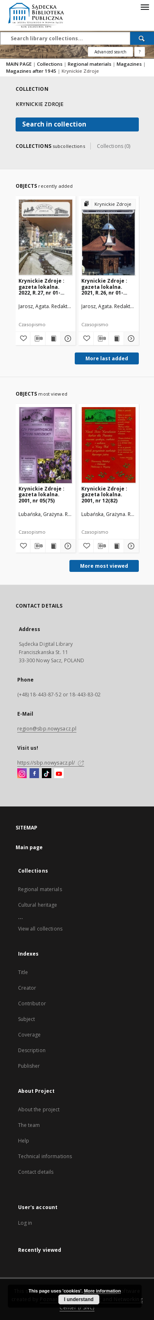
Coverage (29, 1034)
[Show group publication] (109, 204)
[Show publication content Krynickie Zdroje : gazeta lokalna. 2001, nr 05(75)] (53, 546)
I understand (79, 1299)
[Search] (142, 38)
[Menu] (144, 6)
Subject (26, 1019)
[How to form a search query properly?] (139, 52)
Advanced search (110, 52)
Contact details (36, 1171)
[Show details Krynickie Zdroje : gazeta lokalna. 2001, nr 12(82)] (130, 546)
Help (23, 1140)
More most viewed (104, 565)
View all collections (40, 928)
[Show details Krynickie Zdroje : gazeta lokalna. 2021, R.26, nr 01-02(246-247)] (130, 338)
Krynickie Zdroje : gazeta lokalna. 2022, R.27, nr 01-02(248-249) (41, 286)
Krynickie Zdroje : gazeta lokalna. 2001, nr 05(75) (41, 494)
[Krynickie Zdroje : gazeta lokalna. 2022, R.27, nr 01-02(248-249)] (46, 237)
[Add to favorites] (23, 338)
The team (29, 1125)
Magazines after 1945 (31, 71)
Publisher (29, 1065)
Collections (50, 64)
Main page (29, 847)
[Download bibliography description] (37, 338)
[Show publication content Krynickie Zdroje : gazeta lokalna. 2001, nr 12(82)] (116, 546)
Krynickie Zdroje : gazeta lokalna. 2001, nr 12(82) (104, 494)
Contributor (32, 1003)
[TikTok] (46, 773)
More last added (106, 358)
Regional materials (90, 64)
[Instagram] (22, 773)
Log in (25, 1222)
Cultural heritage (37, 904)
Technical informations (45, 1156)
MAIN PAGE (19, 64)
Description (32, 1050)
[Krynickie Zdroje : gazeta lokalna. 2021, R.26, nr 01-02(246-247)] (109, 237)
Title (23, 972)
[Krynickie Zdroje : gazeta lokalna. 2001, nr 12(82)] (109, 445)
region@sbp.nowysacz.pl (47, 728)
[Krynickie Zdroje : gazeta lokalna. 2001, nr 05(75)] (46, 445)
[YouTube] (59, 773)
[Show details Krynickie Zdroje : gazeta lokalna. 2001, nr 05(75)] (67, 546)
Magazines (130, 64)
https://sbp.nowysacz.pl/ (50, 762)
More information (102, 1290)
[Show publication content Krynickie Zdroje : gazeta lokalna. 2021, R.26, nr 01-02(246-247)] (116, 338)
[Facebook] (34, 773)
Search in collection (54, 124)
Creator (27, 987)
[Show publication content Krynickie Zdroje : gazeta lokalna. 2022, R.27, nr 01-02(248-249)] (53, 338)
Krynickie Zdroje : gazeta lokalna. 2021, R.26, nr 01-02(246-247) (104, 286)
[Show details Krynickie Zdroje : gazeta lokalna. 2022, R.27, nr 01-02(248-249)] (67, 338)
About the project (39, 1109)
